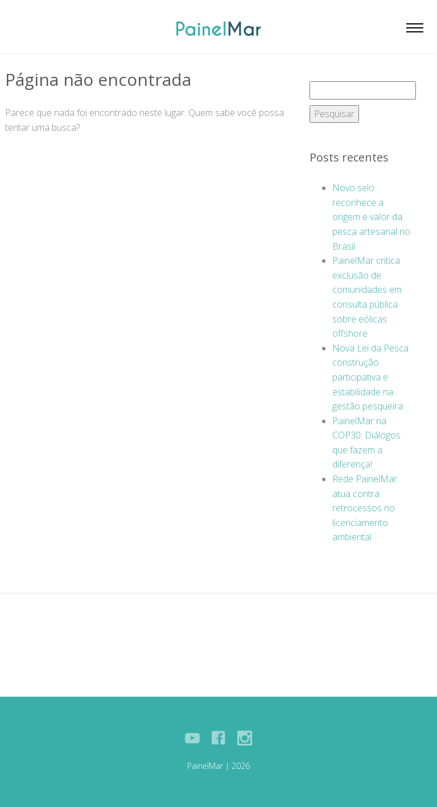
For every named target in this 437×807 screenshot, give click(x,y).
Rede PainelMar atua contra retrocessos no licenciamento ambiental (364, 508)
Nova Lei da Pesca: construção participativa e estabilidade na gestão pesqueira (371, 377)
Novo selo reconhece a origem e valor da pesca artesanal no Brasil (371, 216)
